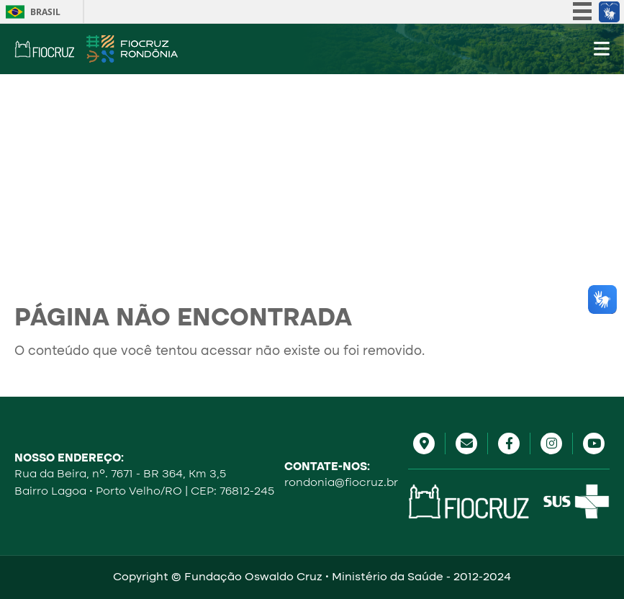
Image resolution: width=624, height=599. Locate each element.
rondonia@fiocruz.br (341, 483)
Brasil (45, 12)
